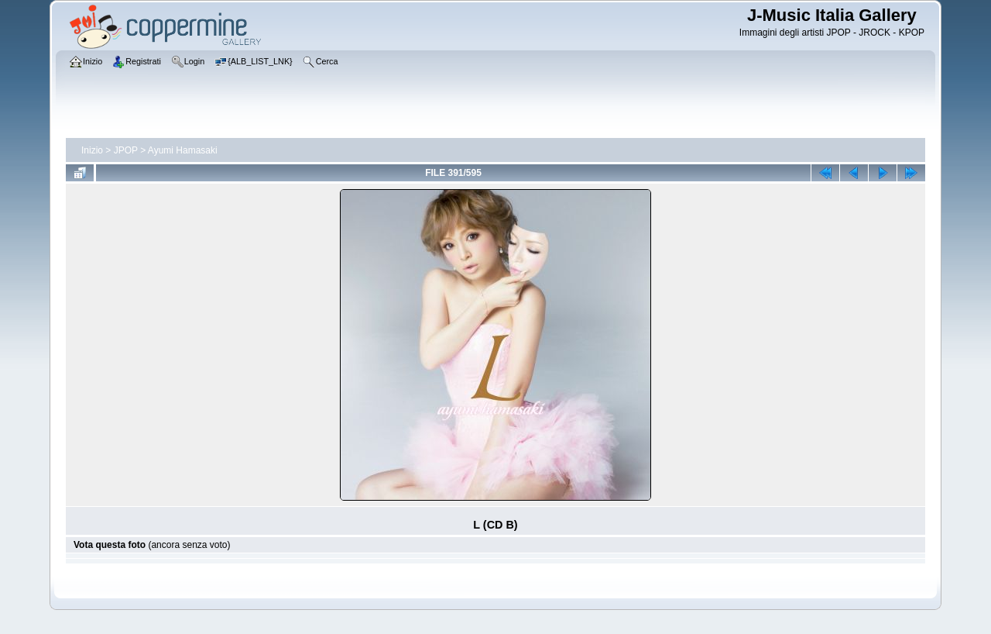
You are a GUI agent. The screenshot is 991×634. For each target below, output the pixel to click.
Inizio (92, 150)
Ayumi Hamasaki (183, 150)
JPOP (126, 150)
